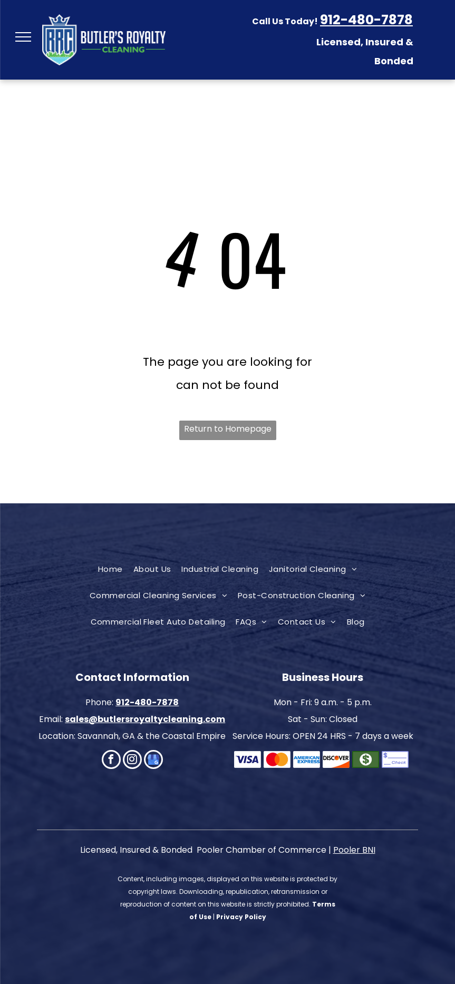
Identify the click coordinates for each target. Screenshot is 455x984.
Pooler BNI (354, 850)
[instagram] (132, 761)
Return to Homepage (228, 429)
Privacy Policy (241, 916)
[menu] (23, 37)
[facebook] (111, 761)
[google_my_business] (153, 761)
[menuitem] (110, 569)
